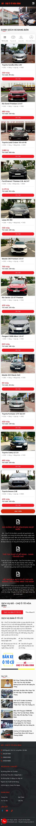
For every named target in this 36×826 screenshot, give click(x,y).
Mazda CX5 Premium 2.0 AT (13, 259)
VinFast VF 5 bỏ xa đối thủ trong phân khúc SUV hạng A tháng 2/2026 (24, 733)
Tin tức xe (4, 800)
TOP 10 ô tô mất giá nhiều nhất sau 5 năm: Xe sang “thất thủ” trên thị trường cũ (24, 703)
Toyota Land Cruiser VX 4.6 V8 (14, 142)
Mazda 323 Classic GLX (11, 375)
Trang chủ (4, 797)
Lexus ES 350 (7, 220)
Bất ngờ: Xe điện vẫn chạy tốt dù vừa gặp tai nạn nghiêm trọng (24, 693)
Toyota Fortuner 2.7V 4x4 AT (13, 414)
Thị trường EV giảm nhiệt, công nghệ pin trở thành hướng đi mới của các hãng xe (24, 723)
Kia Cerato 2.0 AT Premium (12, 297)
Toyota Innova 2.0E (9, 491)
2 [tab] (19, 23)
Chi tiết (18, 79)
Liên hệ (20, 800)
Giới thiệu (21, 797)
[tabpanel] (18, 16)
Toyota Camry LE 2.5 (10, 453)
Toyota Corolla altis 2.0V (12, 65)
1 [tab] (17, 23)
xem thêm (18, 511)
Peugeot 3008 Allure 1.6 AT (13, 336)
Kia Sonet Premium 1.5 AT (12, 104)
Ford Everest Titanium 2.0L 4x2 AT (15, 181)
